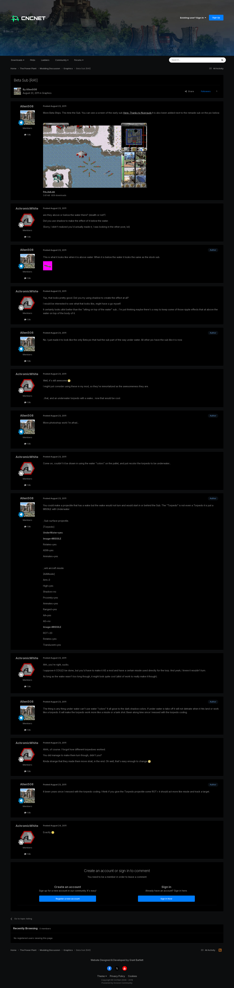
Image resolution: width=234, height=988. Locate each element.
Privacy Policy (117, 976)
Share (189, 91)
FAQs (32, 60)
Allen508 (31, 89)
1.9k (27, 134)
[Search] (185, 60)
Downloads (17, 60)
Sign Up (216, 17)
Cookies (132, 976)
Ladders (45, 60)
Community (61, 60)
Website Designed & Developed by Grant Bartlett (117, 960)
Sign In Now (166, 899)
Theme (102, 976)
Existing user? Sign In (193, 17)
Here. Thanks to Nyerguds (137, 112)
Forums (78, 60)
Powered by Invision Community (117, 983)
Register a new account (68, 899)
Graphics (47, 93)
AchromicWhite (27, 208)
